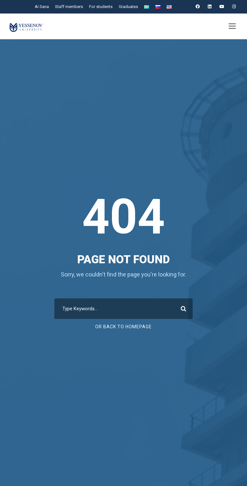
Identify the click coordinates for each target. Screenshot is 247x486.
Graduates (127, 6)
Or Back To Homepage (123, 326)
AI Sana (41, 6)
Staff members (68, 6)
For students (100, 6)
